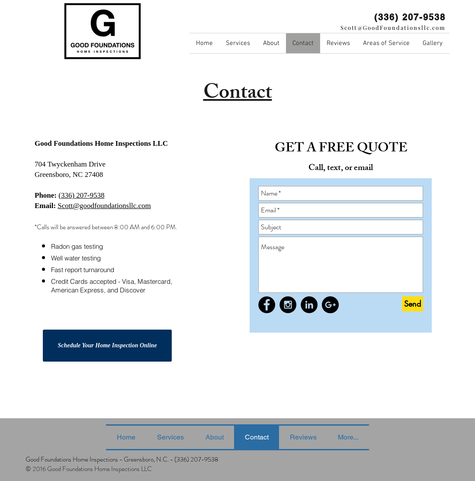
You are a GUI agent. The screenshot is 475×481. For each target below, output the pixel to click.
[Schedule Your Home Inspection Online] (107, 346)
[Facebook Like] (275, 326)
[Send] (412, 303)
